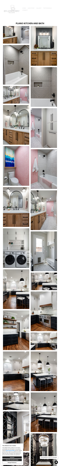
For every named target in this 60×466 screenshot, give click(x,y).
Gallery (38, 8)
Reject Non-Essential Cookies (12, 460)
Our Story (31, 8)
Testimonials (47, 8)
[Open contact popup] (56, 462)
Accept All (12, 457)
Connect (25, 10)
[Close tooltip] (57, 455)
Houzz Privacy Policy (10, 450)
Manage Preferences (12, 462)
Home (24, 8)
